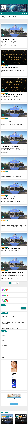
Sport (3, 357)
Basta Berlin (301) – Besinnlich (8, 120)
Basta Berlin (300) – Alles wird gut (9, 146)
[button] (22, 13)
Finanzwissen (4, 345)
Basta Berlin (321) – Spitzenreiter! (9, 67)
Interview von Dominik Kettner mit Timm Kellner (11, 328)
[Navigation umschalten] (26, 13)
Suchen (3, 304)
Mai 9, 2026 (4, 41)
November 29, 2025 (5, 148)
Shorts (3, 355)
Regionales (4, 352)
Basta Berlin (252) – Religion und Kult (10, 248)
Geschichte (4, 347)
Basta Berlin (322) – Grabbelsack (9, 39)
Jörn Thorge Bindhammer (12, 41)
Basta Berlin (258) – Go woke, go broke (10, 197)
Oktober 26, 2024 (5, 274)
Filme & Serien (4, 342)
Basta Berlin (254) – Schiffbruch (9, 222)
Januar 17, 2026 (5, 96)
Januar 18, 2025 (5, 198)
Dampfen (3, 340)
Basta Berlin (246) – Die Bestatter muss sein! (12, 272)
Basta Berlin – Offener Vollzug (8, 173)
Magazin (6, 65)
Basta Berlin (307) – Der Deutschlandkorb (11, 94)
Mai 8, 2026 (18, 420)
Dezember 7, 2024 (5, 250)
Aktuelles (3, 65)
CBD (2, 337)
